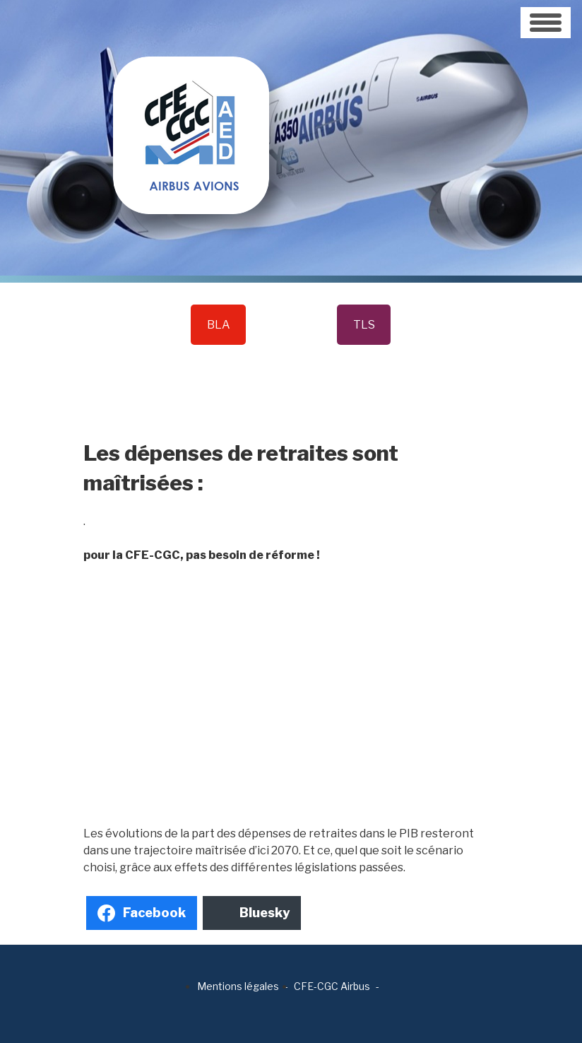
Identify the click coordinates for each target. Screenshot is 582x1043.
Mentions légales (238, 986)
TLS (364, 324)
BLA (218, 324)
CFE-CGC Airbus (332, 986)
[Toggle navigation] (546, 22)
